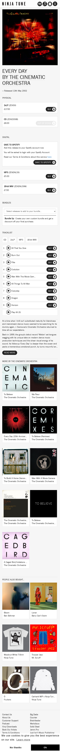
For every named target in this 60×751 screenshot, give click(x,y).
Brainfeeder (35, 721)
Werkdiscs (34, 724)
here (49, 157)
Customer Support (10, 721)
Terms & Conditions (11, 733)
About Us (6, 718)
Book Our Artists (9, 730)
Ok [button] (45, 747)
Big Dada (34, 715)
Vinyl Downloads (9, 727)
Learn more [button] (23, 739)
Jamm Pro (34, 730)
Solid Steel (34, 727)
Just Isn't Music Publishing (42, 733)
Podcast (5, 724)
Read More (9, 353)
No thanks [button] (16, 747)
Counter (33, 718)
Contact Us (7, 715)
